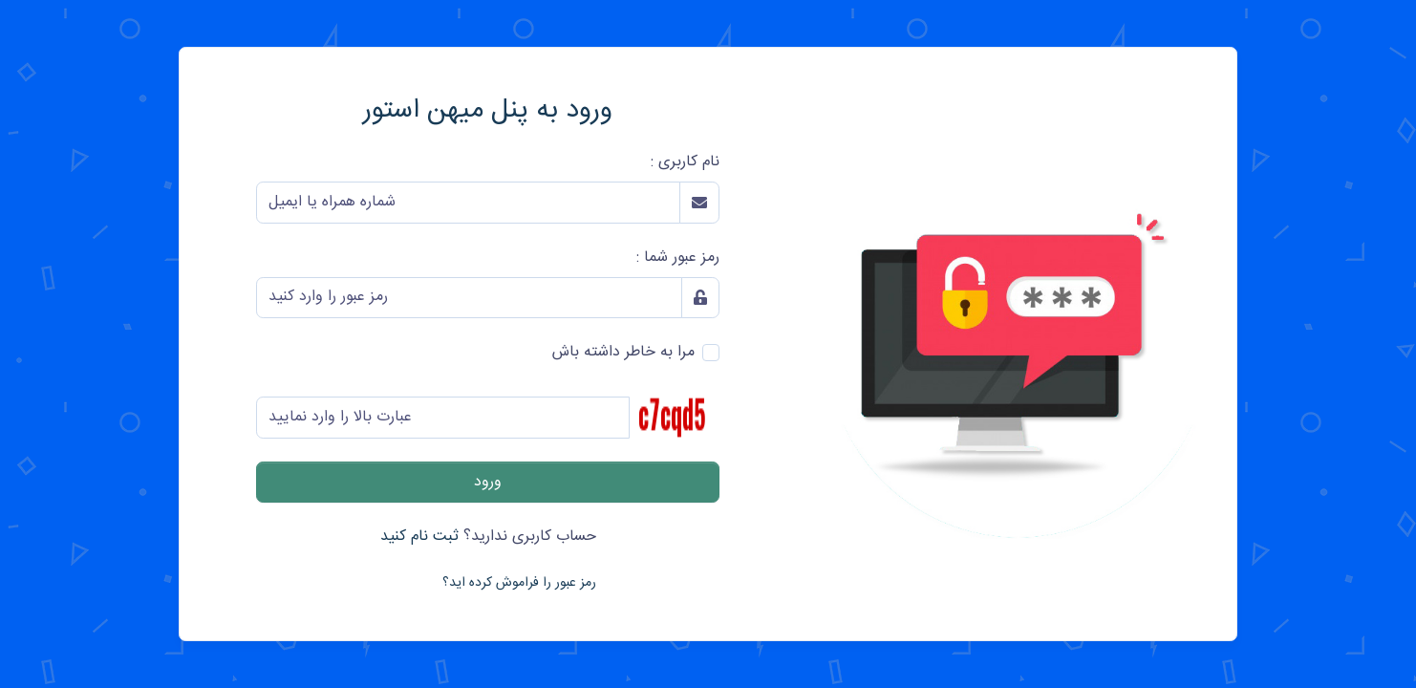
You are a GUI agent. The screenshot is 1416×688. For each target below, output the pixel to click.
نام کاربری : (685, 162)
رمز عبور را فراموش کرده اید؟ (519, 582)
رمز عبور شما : (677, 258)
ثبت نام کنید (419, 536)
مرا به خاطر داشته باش (623, 352)
